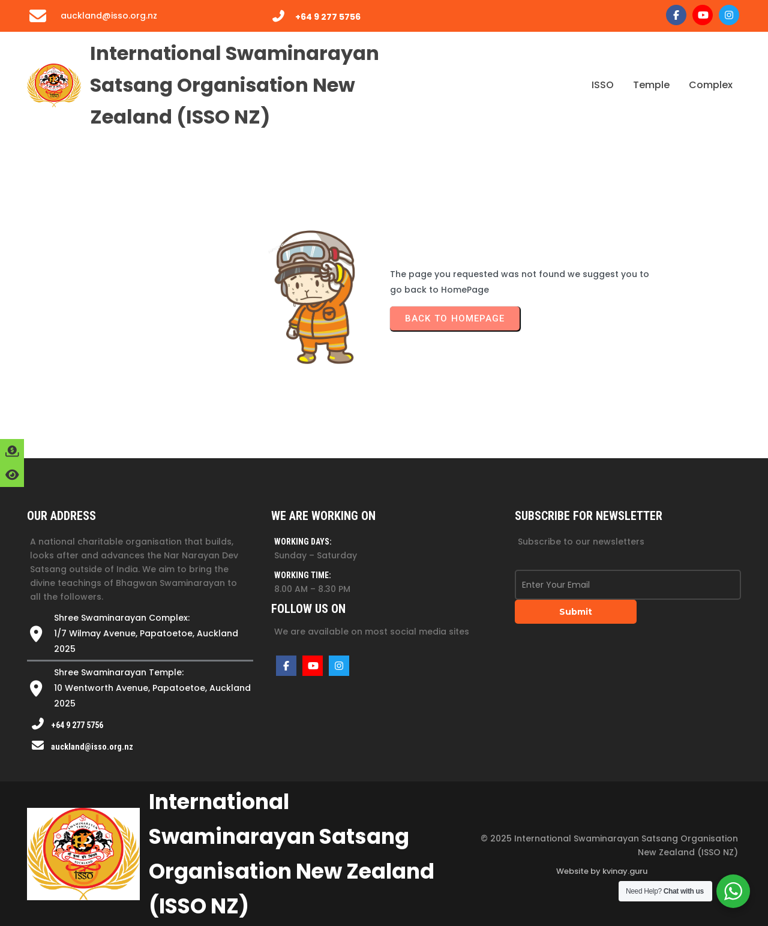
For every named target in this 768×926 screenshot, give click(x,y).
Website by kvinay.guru (601, 871)
